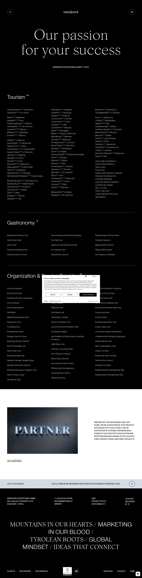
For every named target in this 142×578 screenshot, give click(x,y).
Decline (52, 294)
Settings (70, 294)
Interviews (25, 571)
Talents (121, 571)
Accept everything (88, 294)
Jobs (132, 571)
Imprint (58, 504)
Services (108, 571)
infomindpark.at (63, 501)
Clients (11, 571)
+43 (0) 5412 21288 (64, 498)
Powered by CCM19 (93, 301)
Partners (130, 501)
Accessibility (98, 504)
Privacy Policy (99, 501)
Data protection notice (55, 301)
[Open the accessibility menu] (138, 574)
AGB (93, 498)
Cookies (129, 499)
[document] (71, 285)
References (42, 571)
